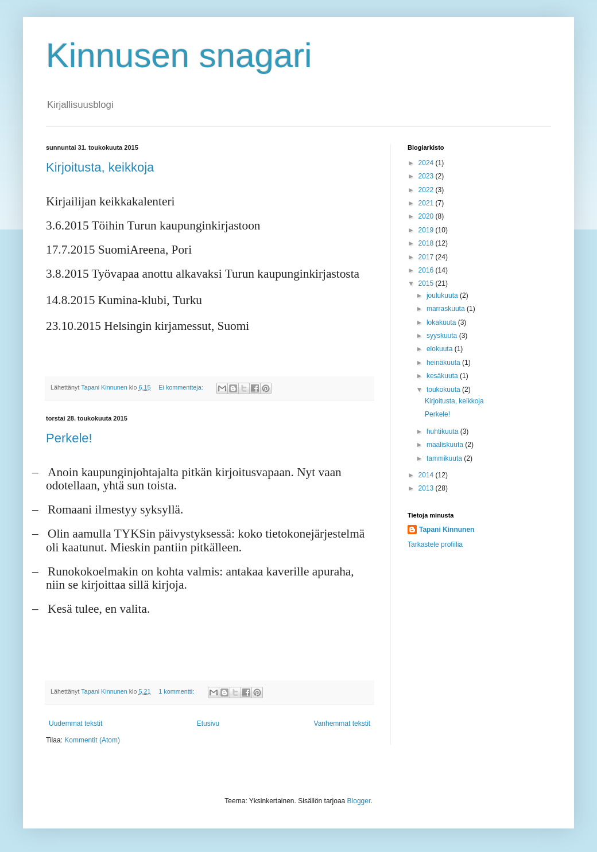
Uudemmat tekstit (75, 723)
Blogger (359, 801)
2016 (427, 270)
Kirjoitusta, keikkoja (100, 167)
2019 (427, 230)
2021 (427, 203)
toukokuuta (444, 390)
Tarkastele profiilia (435, 544)
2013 (427, 488)
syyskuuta (443, 336)
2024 (427, 163)
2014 (427, 475)
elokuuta (441, 349)
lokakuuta (442, 322)
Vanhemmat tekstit (342, 723)
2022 (427, 190)
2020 (427, 216)
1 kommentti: (177, 691)
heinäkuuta (444, 363)
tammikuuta (445, 458)
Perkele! (69, 438)
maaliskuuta (446, 445)
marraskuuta (447, 309)
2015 (427, 283)
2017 (427, 257)
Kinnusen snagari (179, 55)
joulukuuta (443, 295)
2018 (427, 243)
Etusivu (208, 723)
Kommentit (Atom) (92, 740)
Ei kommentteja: (181, 387)
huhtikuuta (443, 431)
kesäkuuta (443, 376)
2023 (427, 176)
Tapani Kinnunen (446, 530)
